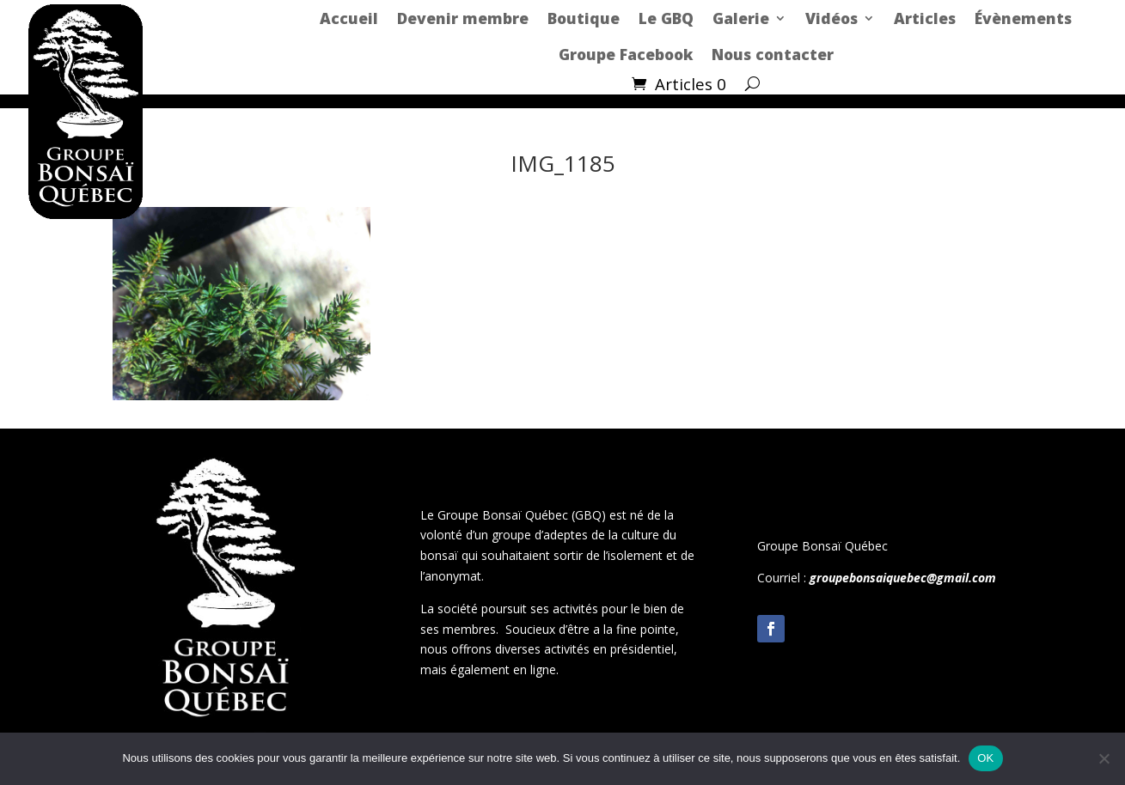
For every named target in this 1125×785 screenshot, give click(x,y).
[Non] (1103, 758)
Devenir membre (463, 18)
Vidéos (831, 18)
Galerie (740, 18)
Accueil (349, 18)
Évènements (1023, 18)
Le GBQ (666, 18)
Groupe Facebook (626, 54)
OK (985, 758)
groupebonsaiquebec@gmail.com (903, 577)
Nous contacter (773, 54)
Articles (925, 18)
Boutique (583, 18)
